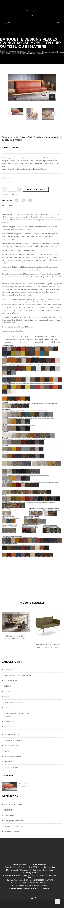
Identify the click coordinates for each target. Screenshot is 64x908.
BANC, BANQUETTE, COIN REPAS (16, 713)
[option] (16, 628)
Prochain (54, 113)
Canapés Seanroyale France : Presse (23, 888)
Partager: (7, 200)
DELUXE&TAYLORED (12, 745)
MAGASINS (8, 810)
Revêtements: (7, 178)
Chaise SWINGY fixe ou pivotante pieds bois (42, 339)
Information (10, 796)
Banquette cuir (9, 721)
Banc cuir (7, 716)
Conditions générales (12, 831)
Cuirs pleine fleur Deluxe (13, 804)
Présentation (9, 815)
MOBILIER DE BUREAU (12, 756)
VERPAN (7, 691)
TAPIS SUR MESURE (11, 767)
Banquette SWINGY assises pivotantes (26, 339)
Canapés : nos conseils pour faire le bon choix (29, 883)
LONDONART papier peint (14, 702)
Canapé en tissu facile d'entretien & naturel (29, 885)
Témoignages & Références (14, 821)
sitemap (46, 888)
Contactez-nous (39, 864)
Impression (9, 205)
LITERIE (7, 686)
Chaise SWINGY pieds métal (55, 339)
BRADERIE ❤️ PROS (11, 681)
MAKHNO (8, 762)
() (36, 10)
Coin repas (8, 727)
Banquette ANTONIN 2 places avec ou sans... (48, 645)
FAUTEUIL (8, 708)
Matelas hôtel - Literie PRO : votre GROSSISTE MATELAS (29, 880)
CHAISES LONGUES (11, 735)
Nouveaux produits (20, 864)
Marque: (5, 195)
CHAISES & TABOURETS (13, 740)
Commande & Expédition (13, 826)
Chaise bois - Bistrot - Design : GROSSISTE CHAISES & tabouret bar (29, 876)
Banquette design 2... (27, 783)
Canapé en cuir (9, 670)
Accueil (3, 50)
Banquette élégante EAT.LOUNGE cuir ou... (16, 637)
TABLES (7, 751)
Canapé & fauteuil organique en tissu (17, 675)
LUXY (6, 697)
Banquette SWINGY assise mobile (11, 339)
